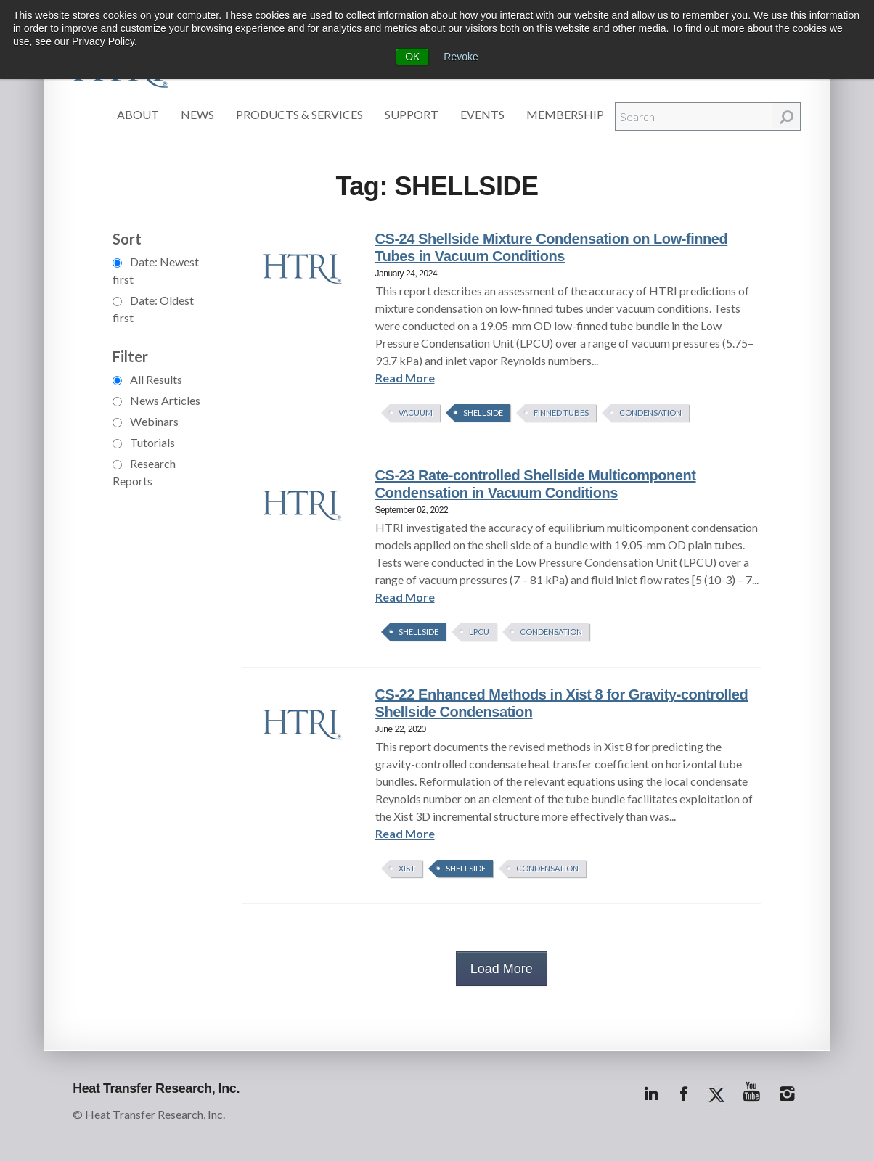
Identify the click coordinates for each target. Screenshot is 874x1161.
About (138, 114)
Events (482, 114)
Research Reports (144, 472)
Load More (501, 968)
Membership (565, 114)
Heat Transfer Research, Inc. (156, 1088)
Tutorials (144, 442)
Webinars (146, 421)
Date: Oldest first (153, 308)
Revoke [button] (461, 56)
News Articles (156, 400)
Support (411, 114)
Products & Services (299, 114)
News (197, 114)
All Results (147, 379)
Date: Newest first (156, 270)
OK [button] (412, 56)
